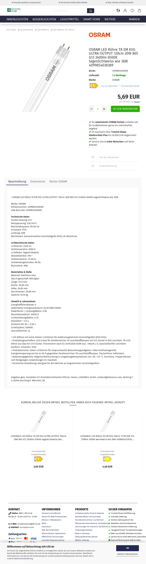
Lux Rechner (98, 520)
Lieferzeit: (94, 75)
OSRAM (115, 80)
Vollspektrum (104, 523)
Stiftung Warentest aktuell (86, 537)
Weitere (110, 20)
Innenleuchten (17, 20)
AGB (43, 530)
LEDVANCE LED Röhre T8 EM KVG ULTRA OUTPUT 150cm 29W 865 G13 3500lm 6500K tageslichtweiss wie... (38, 438)
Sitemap (85, 540)
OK (127, 548)
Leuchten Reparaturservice (53, 540)
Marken (78, 540)
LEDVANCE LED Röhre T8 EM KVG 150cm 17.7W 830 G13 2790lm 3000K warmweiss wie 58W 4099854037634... (107, 438)
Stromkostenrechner (84, 520)
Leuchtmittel (69, 20)
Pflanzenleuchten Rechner (86, 523)
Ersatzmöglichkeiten (83, 530)
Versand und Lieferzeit (51, 513)
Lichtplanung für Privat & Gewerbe (89, 513)
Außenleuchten (44, 20)
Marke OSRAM (58, 181)
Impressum (46, 527)
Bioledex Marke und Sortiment (88, 517)
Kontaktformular (27, 527)
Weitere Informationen (127, 554)
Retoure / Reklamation (51, 520)
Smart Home (91, 20)
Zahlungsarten (17, 534)
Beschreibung (17, 181)
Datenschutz (60, 533)
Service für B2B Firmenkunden (54, 517)
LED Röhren (103, 527)
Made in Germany (82, 533)
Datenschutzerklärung (23, 558)
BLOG (44, 523)
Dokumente (37, 181)
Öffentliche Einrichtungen (53, 537)
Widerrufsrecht (48, 533)
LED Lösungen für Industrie (86, 527)
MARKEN (134, 20)
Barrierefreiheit (52, 530)
